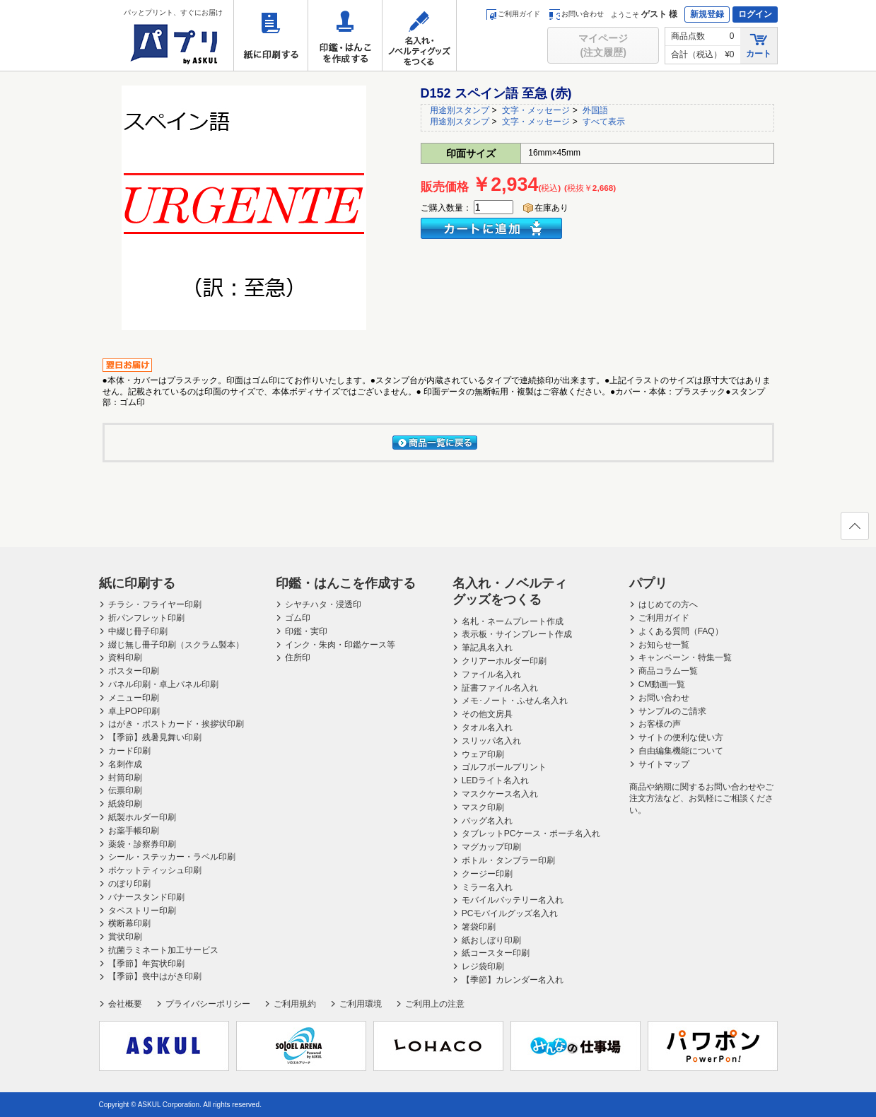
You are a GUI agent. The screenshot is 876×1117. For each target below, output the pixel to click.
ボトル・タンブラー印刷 (508, 860)
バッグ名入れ (487, 821)
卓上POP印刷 (134, 711)
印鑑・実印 (306, 631)
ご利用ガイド (513, 14)
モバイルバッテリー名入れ (512, 900)
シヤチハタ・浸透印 (323, 604)
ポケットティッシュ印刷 (155, 870)
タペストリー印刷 (142, 911)
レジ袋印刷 (483, 966)
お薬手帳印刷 (133, 831)
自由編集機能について (680, 751)
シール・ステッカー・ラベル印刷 (171, 857)
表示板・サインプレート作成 (517, 634)
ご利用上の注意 (435, 1004)
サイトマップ (663, 764)
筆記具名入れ (487, 648)
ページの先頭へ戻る (854, 530)
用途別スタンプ (459, 110)
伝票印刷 (125, 790)
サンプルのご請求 (672, 711)
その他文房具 (487, 714)
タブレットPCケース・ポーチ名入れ (531, 833)
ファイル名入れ (491, 674)
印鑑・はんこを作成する (345, 35)
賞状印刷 (125, 937)
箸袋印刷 (479, 927)
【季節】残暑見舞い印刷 (155, 737)
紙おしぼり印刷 (491, 940)
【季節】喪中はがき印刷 (155, 976)
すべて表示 (604, 122)
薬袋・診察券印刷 (142, 844)
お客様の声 (659, 724)
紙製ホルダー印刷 (142, 817)
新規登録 (707, 14)
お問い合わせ (576, 14)
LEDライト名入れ (495, 780)
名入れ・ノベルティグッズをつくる (419, 35)
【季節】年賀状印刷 (146, 964)
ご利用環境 (360, 1004)
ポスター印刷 (133, 671)
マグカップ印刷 (491, 847)
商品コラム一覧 (668, 671)
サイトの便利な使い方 (680, 737)
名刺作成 (125, 764)
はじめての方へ (668, 604)
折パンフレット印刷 (146, 618)
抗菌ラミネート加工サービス (163, 950)
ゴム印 (297, 618)
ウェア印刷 (483, 754)
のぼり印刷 (129, 884)
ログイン (755, 14)
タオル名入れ (487, 727)
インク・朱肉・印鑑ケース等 (340, 645)
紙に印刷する (271, 35)
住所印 (297, 657)
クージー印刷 (487, 874)
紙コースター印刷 (496, 953)
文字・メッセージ (536, 110)
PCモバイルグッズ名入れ (510, 913)
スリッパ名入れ (491, 741)
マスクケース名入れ (500, 794)
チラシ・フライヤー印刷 (155, 604)
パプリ (648, 583)
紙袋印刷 (125, 804)
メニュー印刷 (133, 698)
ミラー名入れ (487, 887)
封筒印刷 (125, 778)
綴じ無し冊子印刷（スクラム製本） (176, 645)
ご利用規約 (295, 1004)
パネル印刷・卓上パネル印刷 (163, 684)
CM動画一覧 (662, 684)
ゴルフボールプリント (504, 767)
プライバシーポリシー (207, 1004)
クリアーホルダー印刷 (504, 661)
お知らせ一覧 (663, 645)
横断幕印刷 (129, 923)
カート (758, 45)
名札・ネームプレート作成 (512, 621)
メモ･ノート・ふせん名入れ (515, 701)
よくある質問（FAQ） (680, 631)
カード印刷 (129, 751)
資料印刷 (125, 657)
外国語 (595, 110)
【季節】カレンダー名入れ (512, 980)
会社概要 (125, 1004)
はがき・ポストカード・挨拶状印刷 (176, 724)
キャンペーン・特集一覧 (685, 657)
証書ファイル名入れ (500, 688)
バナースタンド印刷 (146, 897)
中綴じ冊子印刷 (138, 631)
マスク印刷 (483, 807)
